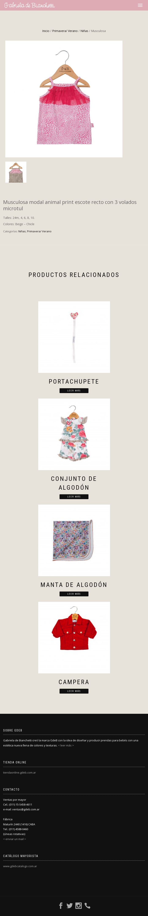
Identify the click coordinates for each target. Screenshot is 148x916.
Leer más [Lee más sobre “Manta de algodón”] (74, 594)
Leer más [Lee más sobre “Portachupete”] (74, 390)
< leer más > (66, 745)
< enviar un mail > (14, 839)
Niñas (84, 31)
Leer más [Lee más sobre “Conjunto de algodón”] (74, 496)
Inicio (45, 31)
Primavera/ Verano (65, 31)
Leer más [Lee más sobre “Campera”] (74, 691)
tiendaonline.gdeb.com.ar (19, 772)
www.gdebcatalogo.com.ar (20, 866)
